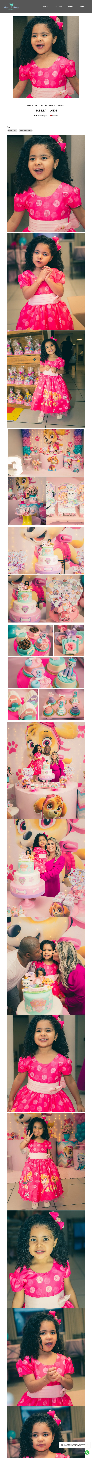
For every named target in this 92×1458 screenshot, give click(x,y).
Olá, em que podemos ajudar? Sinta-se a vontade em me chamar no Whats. (86, 1447)
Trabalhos (58, 6)
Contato (82, 6)
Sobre (70, 6)
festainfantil (12, 130)
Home (45, 6)
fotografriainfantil (26, 130)
